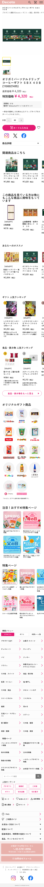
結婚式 (21, 786)
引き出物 (21, 792)
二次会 (34, 786)
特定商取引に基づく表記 (29, 870)
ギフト (7, 792)
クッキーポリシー (13, 870)
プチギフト (7, 786)
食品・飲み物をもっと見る (20, 393)
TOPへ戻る (22, 872)
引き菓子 (35, 792)
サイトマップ (9, 867)
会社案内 (20, 867)
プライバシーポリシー (33, 867)
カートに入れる (19, 128)
